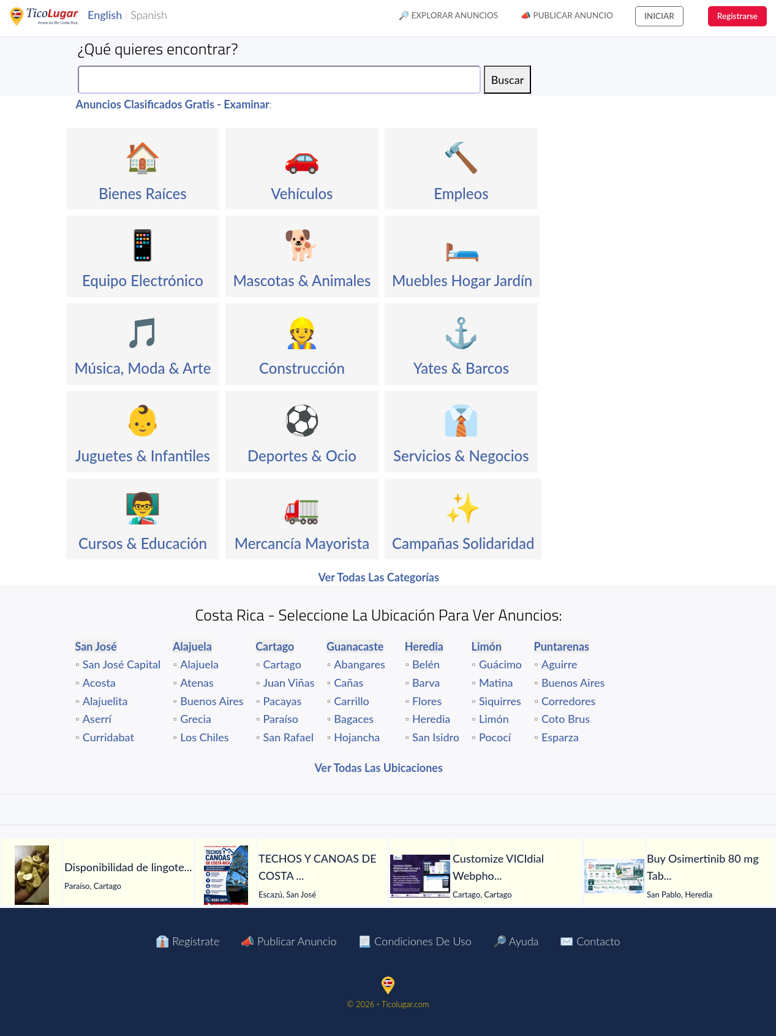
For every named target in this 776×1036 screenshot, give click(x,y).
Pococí (495, 737)
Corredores (568, 701)
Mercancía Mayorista (302, 543)
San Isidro (435, 737)
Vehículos (302, 193)
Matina (496, 682)
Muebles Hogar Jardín (462, 280)
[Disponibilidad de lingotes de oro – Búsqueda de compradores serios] (32, 876)
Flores (427, 701)
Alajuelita (105, 701)
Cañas (348, 682)
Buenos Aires (211, 701)
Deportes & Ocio (301, 455)
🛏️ (462, 244)
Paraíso (280, 718)
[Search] (279, 80)
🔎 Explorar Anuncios (448, 15)
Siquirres (500, 701)
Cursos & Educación (142, 543)
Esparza (560, 737)
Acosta (99, 682)
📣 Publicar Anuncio (567, 15)
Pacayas (282, 701)
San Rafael (288, 737)
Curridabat (108, 737)
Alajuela (199, 664)
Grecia (195, 718)
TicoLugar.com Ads (57, 16)
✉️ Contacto (590, 941)
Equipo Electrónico (142, 280)
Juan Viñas (289, 682)
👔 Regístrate (187, 941)
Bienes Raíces (143, 193)
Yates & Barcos (461, 368)
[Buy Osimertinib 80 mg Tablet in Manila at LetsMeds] (614, 876)
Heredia (431, 718)
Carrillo (351, 701)
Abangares (359, 664)
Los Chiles (204, 737)
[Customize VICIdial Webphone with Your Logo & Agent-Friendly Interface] (420, 876)
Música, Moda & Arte (142, 368)
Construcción (302, 368)
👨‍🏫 (142, 507)
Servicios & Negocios (461, 455)
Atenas (197, 682)
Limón (494, 718)
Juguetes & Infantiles (142, 455)
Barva (426, 682)
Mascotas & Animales (302, 280)
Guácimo (500, 664)
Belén (426, 664)
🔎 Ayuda (516, 941)
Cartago (282, 664)
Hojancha (357, 737)
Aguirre (559, 664)
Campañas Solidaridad (463, 543)
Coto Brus (565, 718)
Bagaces (354, 718)
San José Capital (122, 664)
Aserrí (97, 718)
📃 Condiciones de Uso (414, 941)
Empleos (461, 193)
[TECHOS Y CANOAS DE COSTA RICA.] (226, 876)
